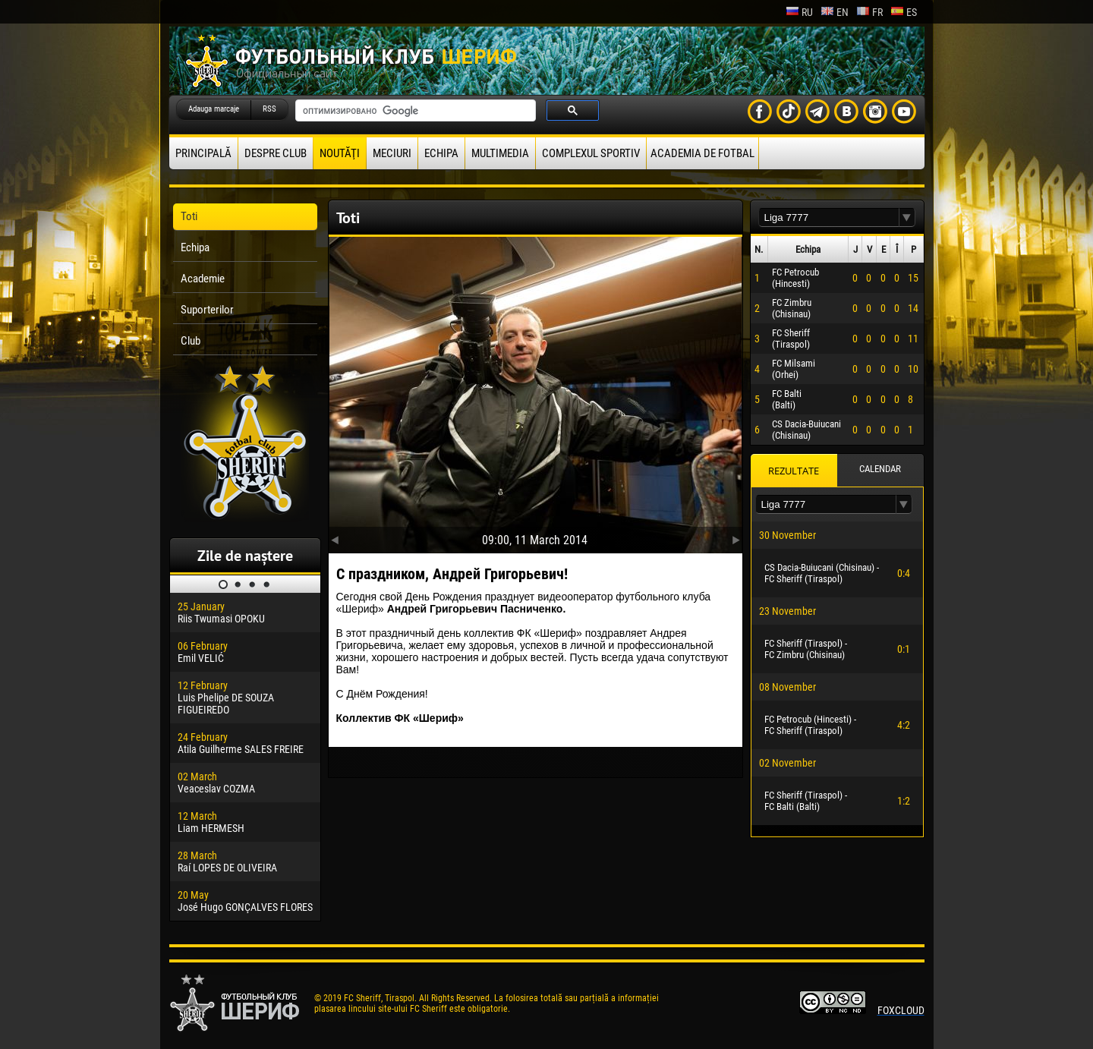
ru (799, 12)
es (903, 12)
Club (190, 341)
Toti (189, 216)
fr (869, 12)
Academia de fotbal (702, 153)
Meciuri (392, 153)
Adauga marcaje (213, 109)
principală (203, 153)
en (835, 12)
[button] (907, 217)
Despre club (275, 153)
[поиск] (414, 111)
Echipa (441, 153)
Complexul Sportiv (591, 153)
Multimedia (500, 153)
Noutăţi (340, 153)
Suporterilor (207, 310)
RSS (269, 109)
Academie (203, 278)
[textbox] (828, 217)
